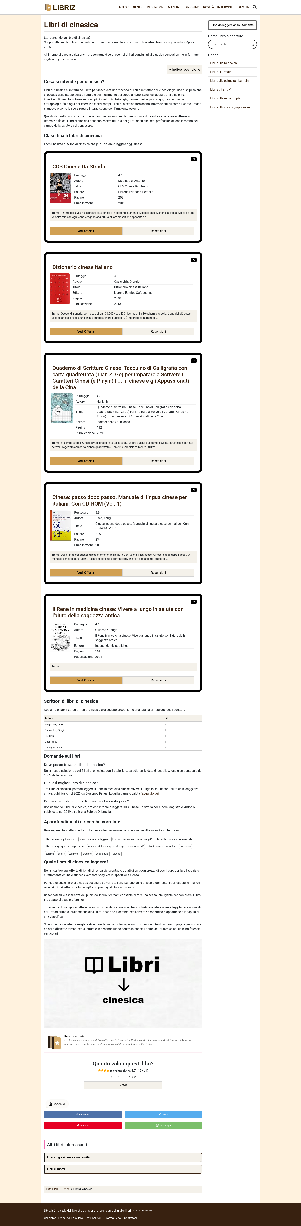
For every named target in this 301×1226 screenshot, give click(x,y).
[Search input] (231, 44)
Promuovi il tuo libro (70, 1218)
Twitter (163, 1114)
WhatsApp (163, 1125)
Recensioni (156, 7)
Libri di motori (56, 1169)
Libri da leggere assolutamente (233, 25)
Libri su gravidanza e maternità (68, 1157)
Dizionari (192, 7)
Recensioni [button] (158, 231)
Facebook (83, 1114)
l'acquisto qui (150, 793)
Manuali (174, 7)
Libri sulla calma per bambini (229, 81)
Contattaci (130, 1218)
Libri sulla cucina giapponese (230, 107)
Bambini (244, 7)
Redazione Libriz (74, 1036)
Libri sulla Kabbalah (223, 63)
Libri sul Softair (220, 72)
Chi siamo (50, 1218)
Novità (208, 7)
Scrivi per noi (93, 1218)
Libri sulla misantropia (225, 98)
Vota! (123, 1085)
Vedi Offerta (85, 231)
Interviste (225, 7)
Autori (124, 7)
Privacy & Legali (113, 1218)
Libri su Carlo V (220, 89)
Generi (138, 7)
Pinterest (82, 1125)
